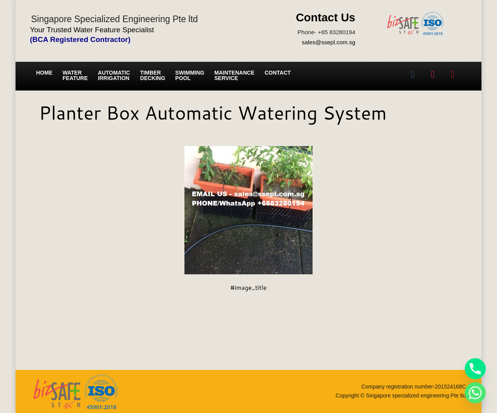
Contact (277, 73)
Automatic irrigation (114, 75)
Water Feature (75, 75)
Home (44, 73)
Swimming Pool (189, 75)
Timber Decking (152, 75)
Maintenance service (234, 75)
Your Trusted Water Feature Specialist (92, 30)
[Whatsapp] (475, 392)
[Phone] (475, 368)
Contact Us (325, 17)
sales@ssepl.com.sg (328, 42)
